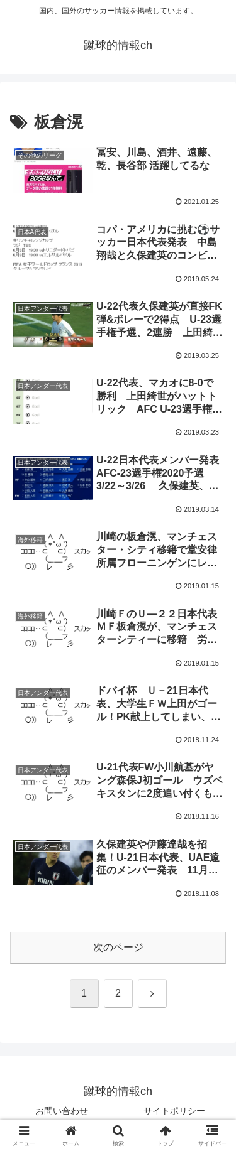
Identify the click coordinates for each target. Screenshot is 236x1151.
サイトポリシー (174, 1111)
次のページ (118, 947)
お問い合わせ (61, 1111)
